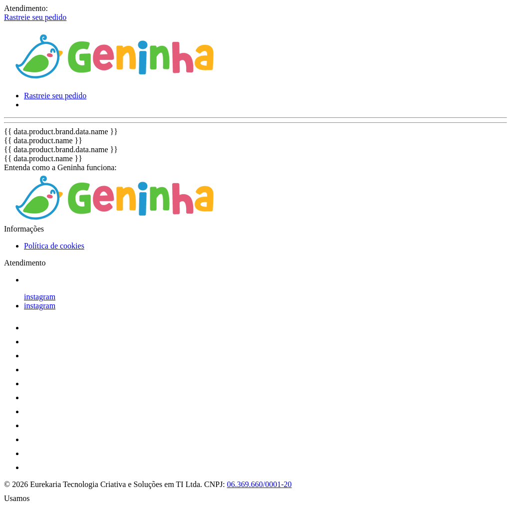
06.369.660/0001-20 (259, 484)
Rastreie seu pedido (35, 17)
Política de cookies (54, 246)
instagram (39, 296)
